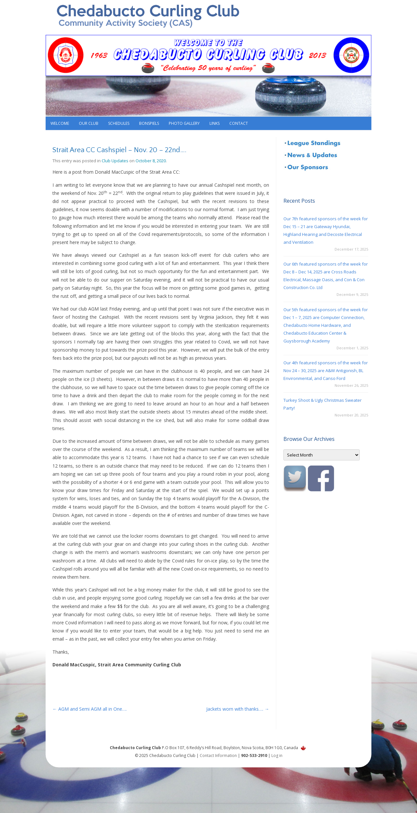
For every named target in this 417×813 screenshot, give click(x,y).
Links (214, 123)
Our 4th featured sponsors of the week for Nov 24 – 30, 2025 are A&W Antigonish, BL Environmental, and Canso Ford (325, 370)
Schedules (118, 123)
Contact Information (218, 755)
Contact (238, 123)
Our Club (88, 123)
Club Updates (115, 161)
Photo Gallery (184, 123)
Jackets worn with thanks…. (237, 709)
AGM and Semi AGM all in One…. (89, 709)
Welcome (59, 123)
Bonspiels (149, 123)
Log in (276, 755)
